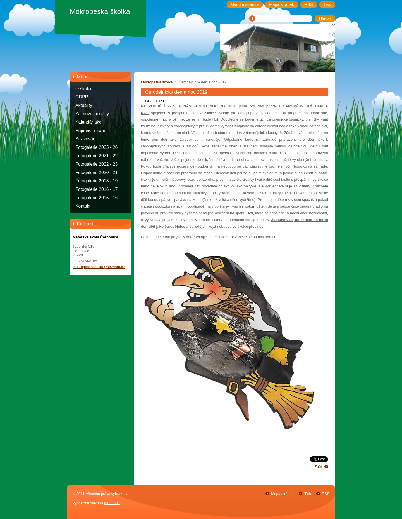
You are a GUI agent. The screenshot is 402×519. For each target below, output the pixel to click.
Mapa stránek (282, 494)
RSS (325, 494)
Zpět (318, 466)
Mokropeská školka (157, 82)
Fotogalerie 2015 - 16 (96, 197)
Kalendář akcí (88, 122)
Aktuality (83, 105)
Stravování (86, 139)
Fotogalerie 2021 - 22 (96, 155)
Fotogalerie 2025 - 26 (96, 147)
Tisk (307, 494)
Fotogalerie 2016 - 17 (96, 189)
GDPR (81, 97)
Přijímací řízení (90, 130)
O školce (84, 88)
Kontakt (82, 206)
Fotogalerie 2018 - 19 (96, 181)
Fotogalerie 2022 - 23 (96, 164)
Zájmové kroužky (92, 113)
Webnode (112, 503)
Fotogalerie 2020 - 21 (96, 172)
